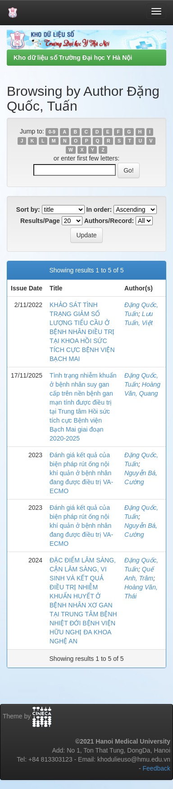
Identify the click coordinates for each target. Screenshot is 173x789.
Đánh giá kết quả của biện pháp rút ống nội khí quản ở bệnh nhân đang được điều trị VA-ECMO (81, 473)
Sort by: (28, 209)
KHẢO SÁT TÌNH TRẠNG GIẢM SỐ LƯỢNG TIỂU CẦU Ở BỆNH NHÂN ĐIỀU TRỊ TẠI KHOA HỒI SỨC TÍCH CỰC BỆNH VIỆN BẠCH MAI (82, 331)
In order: (99, 209)
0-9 (52, 131)
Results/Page (40, 220)
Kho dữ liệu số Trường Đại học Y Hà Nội (73, 57)
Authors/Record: (109, 220)
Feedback (156, 768)
